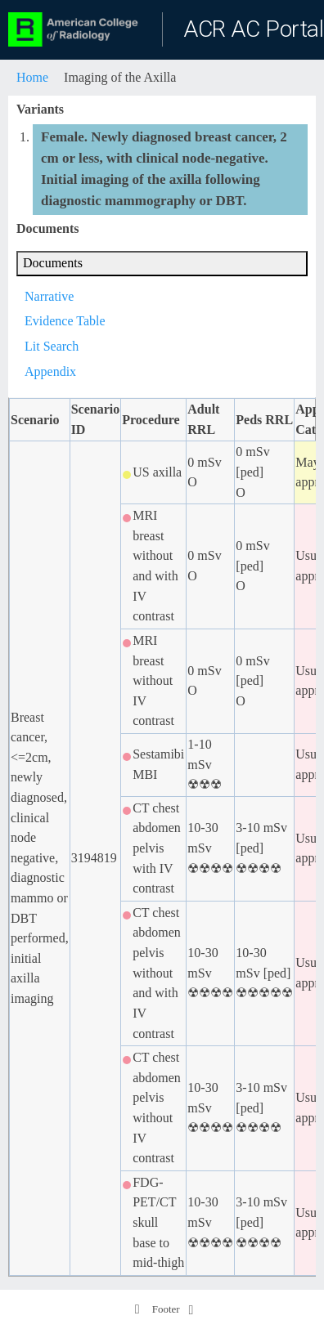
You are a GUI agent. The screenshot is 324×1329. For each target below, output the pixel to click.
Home (32, 77)
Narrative (49, 296)
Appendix (50, 371)
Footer (156, 1309)
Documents (53, 263)
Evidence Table (65, 321)
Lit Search (52, 346)
